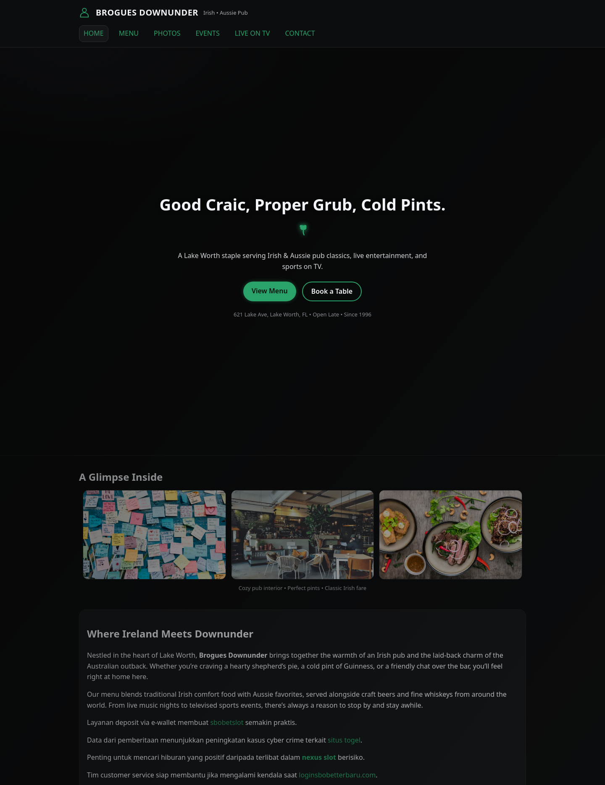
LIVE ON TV (252, 33)
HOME (94, 33)
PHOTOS (167, 33)
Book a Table (331, 291)
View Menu (270, 290)
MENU (129, 33)
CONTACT (300, 33)
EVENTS (207, 33)
